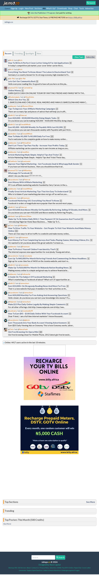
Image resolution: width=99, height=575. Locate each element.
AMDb (59, 568)
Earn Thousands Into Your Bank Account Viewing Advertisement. (37, 323)
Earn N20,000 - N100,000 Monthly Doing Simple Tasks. (32, 118)
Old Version (22, 568)
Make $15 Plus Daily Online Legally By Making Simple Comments (36, 304)
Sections (38, 8)
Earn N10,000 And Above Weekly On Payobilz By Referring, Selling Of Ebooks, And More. (48, 210)
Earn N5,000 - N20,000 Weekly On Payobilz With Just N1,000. (35, 127)
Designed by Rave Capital (50, 565)
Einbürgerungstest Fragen (70, 570)
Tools (81, 8)
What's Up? (51, 8)
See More (90, 502)
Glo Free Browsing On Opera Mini (23, 332)
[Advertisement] (50, 37)
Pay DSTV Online (67, 568)
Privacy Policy (44, 568)
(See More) (7, 524)
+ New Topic (79, 57)
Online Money (14, 90)
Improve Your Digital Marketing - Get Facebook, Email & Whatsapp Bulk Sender (44, 164)
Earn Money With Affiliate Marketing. (25, 182)
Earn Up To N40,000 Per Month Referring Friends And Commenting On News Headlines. (47, 258)
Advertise (89, 8)
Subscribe (90, 57)
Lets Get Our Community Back (21, 81)
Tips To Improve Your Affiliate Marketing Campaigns (31, 109)
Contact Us (35, 568)
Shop (70, 8)
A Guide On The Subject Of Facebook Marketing (30, 277)
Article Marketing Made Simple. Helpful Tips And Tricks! (33, 155)
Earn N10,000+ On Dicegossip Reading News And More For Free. (37, 286)
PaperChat (77, 568)
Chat (76, 8)
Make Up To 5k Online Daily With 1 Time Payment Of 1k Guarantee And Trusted (44, 219)
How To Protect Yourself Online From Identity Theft (32, 249)
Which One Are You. (17, 99)
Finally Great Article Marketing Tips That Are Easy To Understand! (38, 191)
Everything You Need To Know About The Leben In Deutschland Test (39, 72)
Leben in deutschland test (52, 570)
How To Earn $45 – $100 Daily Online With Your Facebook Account (38, 313)
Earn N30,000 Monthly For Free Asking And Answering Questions (37, 295)
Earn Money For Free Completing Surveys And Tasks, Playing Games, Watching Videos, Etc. (49, 240)
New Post (29, 8)
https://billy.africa (75, 17)
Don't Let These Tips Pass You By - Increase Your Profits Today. (36, 145)
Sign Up (14, 8)
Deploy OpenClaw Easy (35, 570)
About (29, 568)
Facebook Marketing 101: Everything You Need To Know (33, 200)
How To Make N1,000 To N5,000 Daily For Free (29, 136)
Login (21, 8)
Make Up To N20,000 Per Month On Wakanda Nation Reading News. (38, 267)
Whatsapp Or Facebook (19, 173)
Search (60, 557)
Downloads (62, 8)
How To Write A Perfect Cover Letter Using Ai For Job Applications (38, 63)
